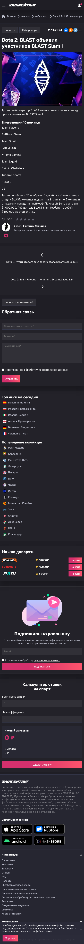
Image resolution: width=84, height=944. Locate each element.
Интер (9, 491)
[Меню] (3, 5)
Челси (9, 485)
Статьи (6, 872)
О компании (8, 860)
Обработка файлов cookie (16, 885)
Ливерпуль (12, 466)
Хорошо (10, 938)
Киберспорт (29, 30)
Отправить (11, 378)
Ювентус (11, 497)
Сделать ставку (42, 764)
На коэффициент (13, 712)
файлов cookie (44, 931)
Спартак (10, 515)
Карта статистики (12, 913)
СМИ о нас (7, 909)
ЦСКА (9, 528)
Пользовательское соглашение (20, 893)
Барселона (12, 454)
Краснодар (12, 534)
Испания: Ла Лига (16, 402)
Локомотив (12, 522)
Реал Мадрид (13, 448)
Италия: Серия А (14, 415)
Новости (9, 30)
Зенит (9, 509)
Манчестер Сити (15, 460)
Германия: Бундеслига (17, 427)
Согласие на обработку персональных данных (28, 897)
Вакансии (7, 868)
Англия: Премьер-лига (17, 421)
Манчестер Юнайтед (18, 503)
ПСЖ (8, 478)
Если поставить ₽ (13, 696)
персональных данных (53, 369)
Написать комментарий (18, 302)
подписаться (42, 666)
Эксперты (7, 901)
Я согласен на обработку (36, 369)
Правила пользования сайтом (19, 889)
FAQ (4, 876)
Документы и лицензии (15, 905)
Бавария (10, 472)
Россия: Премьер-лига (17, 408)
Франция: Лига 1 (14, 433)
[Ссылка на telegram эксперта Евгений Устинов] (6, 236)
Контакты (7, 864)
